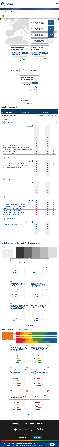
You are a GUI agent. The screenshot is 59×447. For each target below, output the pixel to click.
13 (47, 125)
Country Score (15, 70)
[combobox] (18, 16)
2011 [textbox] (45, 115)
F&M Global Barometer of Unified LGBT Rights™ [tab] (8, 111)
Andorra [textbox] (8, 15)
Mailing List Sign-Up (37, 437)
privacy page (30, 445)
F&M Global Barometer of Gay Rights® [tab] (28, 111)
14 (53, 125)
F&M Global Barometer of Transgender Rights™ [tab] (46, 111)
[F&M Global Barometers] (7, 4)
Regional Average (23, 70)
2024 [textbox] (5, 247)
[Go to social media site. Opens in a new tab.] (17, 437)
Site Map (41, 434)
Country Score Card (27, 11)
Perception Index (37, 11)
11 (36, 125)
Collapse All (12, 119)
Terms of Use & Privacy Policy (34, 434)
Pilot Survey (45, 11)
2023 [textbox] (52, 115)
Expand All (5, 119)
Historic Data (17, 11)
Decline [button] (47, 444)
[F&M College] (29, 430)
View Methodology (19, 73)
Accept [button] (52, 444)
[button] (27, 125)
